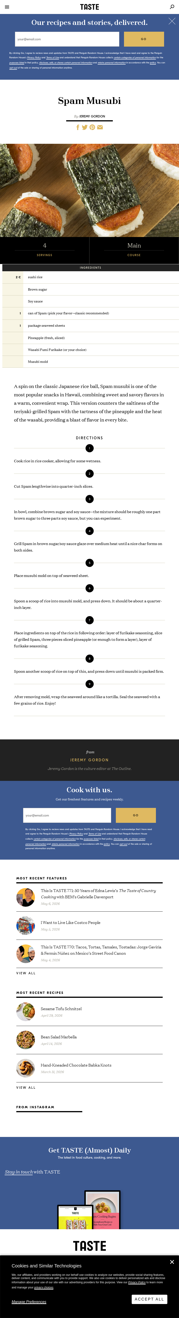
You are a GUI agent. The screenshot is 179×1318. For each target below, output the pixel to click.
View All (26, 973)
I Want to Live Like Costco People (70, 922)
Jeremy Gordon (92, 116)
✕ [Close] (172, 1262)
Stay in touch (19, 1171)
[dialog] (89, 1287)
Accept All (149, 1299)
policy (153, 62)
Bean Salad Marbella (59, 1037)
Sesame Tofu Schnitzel (61, 1008)
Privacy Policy (137, 1282)
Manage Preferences (29, 1302)
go (144, 39)
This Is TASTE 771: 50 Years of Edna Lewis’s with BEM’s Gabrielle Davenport (98, 893)
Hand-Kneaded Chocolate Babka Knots (76, 1065)
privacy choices (43, 1287)
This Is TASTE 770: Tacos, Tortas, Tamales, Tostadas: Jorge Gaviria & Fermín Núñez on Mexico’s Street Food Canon (101, 950)
